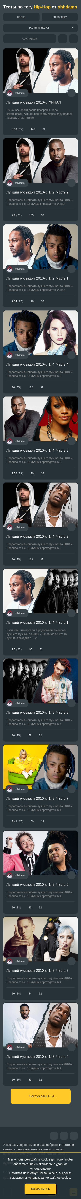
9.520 (17, 649)
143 (33, 129)
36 (30, 907)
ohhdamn (67, 7)
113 (31, 559)
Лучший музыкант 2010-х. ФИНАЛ (33, 102)
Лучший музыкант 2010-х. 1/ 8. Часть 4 (37, 1056)
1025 (16, 559)
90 (32, 473)
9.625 (17, 215)
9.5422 (17, 301)
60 (32, 821)
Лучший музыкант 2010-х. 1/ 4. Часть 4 (37, 364)
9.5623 (17, 473)
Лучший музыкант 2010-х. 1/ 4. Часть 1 (37, 622)
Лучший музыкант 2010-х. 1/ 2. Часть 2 (37, 192)
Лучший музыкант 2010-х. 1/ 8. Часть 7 (37, 798)
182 (31, 387)
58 (30, 735)
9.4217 (17, 821)
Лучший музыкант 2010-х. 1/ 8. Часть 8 (37, 712)
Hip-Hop (42, 7)
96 (32, 301)
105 (31, 215)
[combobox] (40, 28)
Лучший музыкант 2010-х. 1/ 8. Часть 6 (37, 884)
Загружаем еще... (43, 1096)
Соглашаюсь (40, 1189)
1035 (16, 387)
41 (30, 1079)
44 (30, 993)
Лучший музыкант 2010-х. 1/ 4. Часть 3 (37, 450)
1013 (16, 907)
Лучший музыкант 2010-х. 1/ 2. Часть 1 (37, 278)
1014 (16, 993)
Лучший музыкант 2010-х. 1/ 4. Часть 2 (37, 536)
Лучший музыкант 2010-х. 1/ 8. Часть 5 (37, 970)
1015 (16, 735)
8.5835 (17, 129)
